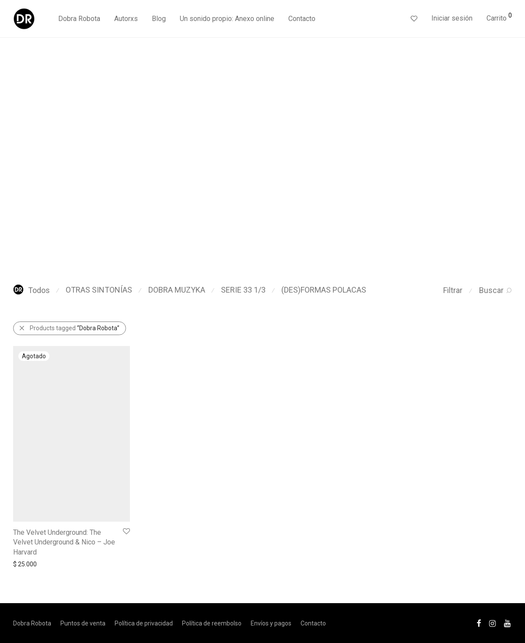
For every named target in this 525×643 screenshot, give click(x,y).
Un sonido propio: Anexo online (227, 18)
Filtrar (452, 290)
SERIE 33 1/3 (243, 289)
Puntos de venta (82, 623)
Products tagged (74, 328)
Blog (159, 18)
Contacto (301, 18)
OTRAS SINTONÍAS (99, 289)
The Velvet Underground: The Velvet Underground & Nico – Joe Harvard (64, 542)
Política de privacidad (144, 623)
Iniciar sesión (451, 18)
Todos (31, 290)
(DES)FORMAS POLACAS (323, 289)
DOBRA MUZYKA (176, 289)
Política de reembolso (212, 623)
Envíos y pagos (271, 623)
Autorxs (126, 18)
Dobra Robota (79, 18)
